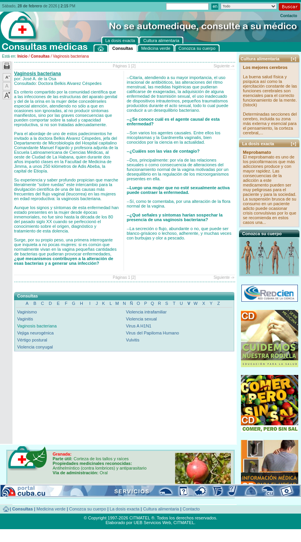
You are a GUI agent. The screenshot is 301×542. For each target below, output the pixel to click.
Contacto (288, 16)
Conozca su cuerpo (87, 509)
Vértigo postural (32, 340)
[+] (293, 58)
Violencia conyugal (35, 347)
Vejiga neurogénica (35, 333)
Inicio (22, 56)
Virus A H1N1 (138, 326)
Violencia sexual (141, 319)
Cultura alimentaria (161, 509)
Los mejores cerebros (265, 67)
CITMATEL (184, 522)
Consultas (40, 56)
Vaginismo (27, 312)
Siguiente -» (224, 66)
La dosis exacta (124, 509)
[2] (133, 66)
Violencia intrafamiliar (146, 312)
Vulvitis (132, 340)
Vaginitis (25, 319)
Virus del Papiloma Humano (152, 333)
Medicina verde (51, 509)
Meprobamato (257, 152)
